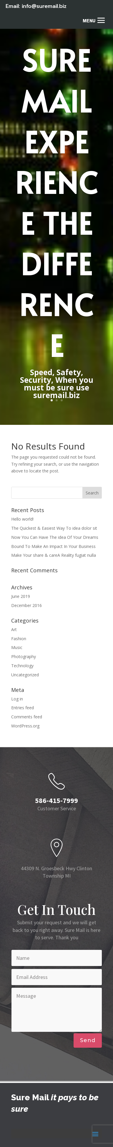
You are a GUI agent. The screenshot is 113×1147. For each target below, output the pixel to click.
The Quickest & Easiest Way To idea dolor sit (54, 528)
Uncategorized (25, 675)
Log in (17, 699)
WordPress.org (25, 726)
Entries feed (22, 707)
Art (14, 629)
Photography (23, 656)
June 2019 (20, 596)
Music (16, 647)
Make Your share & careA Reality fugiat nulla (53, 555)
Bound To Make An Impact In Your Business (53, 546)
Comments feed (26, 717)
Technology (22, 665)
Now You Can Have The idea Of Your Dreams (54, 537)
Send (87, 1040)
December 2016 (26, 605)
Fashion (18, 638)
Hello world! (22, 519)
